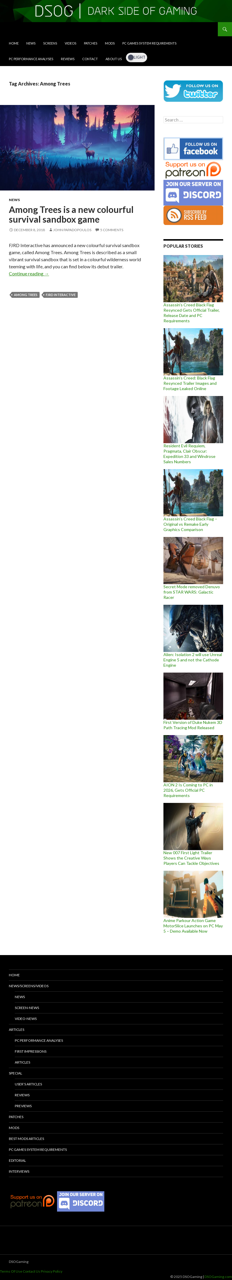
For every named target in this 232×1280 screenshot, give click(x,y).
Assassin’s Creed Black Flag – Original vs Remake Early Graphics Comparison (190, 524)
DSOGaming (18, 1261)
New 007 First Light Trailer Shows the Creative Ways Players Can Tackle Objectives (191, 858)
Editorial (17, 1160)
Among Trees (26, 295)
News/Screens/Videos (28, 986)
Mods (110, 43)
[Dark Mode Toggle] (136, 57)
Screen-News (27, 1007)
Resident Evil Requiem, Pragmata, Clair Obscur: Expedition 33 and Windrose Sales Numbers (189, 453)
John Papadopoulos (72, 230)
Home (14, 43)
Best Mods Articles (26, 1138)
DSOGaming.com (218, 1276)
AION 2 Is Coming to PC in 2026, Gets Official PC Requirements (188, 790)
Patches (90, 43)
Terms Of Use (11, 1271)
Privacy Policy (51, 1271)
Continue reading (29, 273)
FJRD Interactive (61, 295)
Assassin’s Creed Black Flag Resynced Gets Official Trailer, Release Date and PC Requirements (191, 312)
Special (15, 1073)
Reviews (67, 59)
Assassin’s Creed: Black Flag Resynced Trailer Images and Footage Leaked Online (190, 383)
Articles (16, 1029)
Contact (90, 59)
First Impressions (30, 1051)
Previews (23, 1106)
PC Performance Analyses (31, 59)
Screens (50, 43)
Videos (70, 43)
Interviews (19, 1171)
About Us (114, 59)
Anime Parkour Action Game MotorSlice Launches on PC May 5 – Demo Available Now (193, 926)
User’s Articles (28, 1084)
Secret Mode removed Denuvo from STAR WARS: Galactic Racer (191, 592)
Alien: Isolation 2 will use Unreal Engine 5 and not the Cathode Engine (192, 660)
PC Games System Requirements (149, 43)
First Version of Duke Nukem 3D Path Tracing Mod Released (192, 725)
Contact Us (31, 1271)
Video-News (26, 1018)
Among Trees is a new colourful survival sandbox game (71, 214)
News (30, 43)
